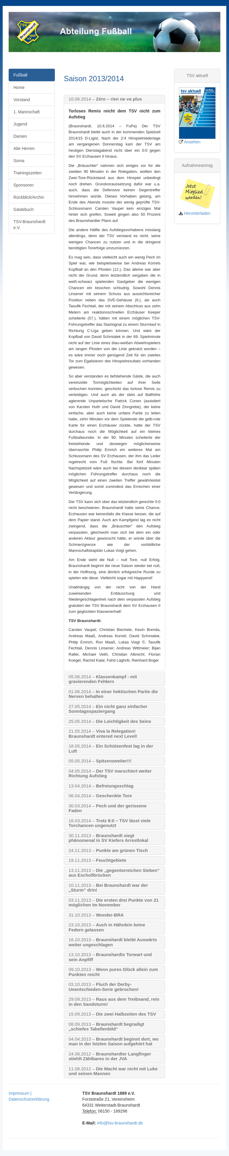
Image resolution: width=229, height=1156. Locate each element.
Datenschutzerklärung (29, 1099)
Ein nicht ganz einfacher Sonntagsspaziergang (108, 709)
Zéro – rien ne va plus (105, 99)
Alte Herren (24, 148)
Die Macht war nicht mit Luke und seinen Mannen (113, 1071)
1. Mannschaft (26, 111)
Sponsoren (23, 185)
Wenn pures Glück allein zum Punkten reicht (113, 972)
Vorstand (21, 99)
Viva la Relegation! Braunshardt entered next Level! (103, 734)
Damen (20, 136)
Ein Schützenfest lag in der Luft (111, 749)
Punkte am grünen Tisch (108, 850)
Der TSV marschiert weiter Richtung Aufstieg (110, 774)
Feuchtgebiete (97, 860)
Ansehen (192, 142)
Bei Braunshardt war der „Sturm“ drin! (108, 888)
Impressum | (20, 1093)
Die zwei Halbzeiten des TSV (112, 1014)
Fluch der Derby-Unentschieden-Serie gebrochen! (104, 987)
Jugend (20, 124)
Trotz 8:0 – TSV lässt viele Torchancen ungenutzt (110, 823)
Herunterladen (197, 213)
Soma (18, 160)
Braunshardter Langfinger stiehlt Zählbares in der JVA (110, 1056)
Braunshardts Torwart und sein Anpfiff (110, 957)
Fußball (20, 75)
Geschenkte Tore (100, 795)
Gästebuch (23, 209)
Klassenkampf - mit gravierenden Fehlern (103, 679)
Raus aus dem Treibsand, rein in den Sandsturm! (114, 1002)
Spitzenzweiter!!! (100, 761)
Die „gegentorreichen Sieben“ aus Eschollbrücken (114, 873)
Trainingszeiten (27, 172)
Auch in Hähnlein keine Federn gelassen (107, 927)
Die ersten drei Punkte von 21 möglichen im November (114, 903)
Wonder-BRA (96, 915)
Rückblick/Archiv (28, 197)
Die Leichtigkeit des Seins (110, 721)
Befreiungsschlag (101, 786)
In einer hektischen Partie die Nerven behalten (113, 694)
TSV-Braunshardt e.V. (29, 224)
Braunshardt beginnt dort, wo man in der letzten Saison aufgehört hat (114, 1042)
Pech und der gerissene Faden (107, 808)
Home (18, 87)
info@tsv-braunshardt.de (120, 1123)
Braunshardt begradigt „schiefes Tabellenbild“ (106, 1027)
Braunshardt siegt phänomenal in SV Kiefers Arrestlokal (108, 838)
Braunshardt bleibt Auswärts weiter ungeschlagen (113, 942)
